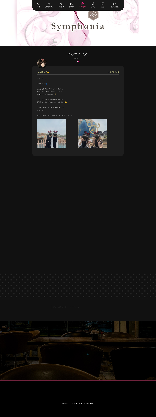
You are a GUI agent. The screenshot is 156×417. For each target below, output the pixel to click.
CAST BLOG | (65, 307)
